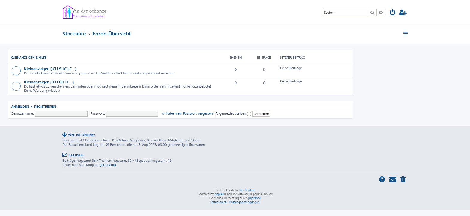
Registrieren (99, 106)
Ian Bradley (247, 190)
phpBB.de (254, 198)
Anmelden (74, 106)
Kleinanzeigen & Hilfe (83, 57)
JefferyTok (108, 165)
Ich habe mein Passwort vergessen (241, 113)
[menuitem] (392, 13)
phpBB (219, 194)
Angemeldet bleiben (287, 113)
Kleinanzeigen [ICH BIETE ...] (103, 81)
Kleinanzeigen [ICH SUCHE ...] (104, 68)
